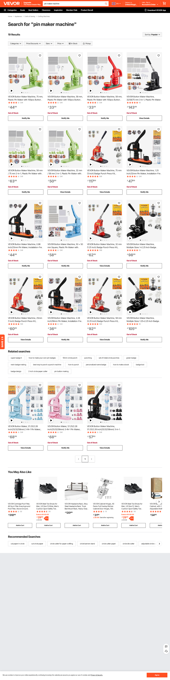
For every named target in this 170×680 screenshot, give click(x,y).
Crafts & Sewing (29, 16)
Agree (157, 675)
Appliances (18, 16)
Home (10, 16)
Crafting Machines (44, 16)
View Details (144, 118)
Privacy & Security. (97, 675)
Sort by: (148, 34)
